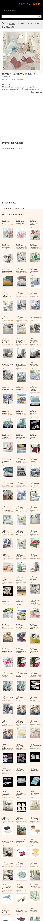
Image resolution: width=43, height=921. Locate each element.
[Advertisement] (21, 115)
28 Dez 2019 (10, 463)
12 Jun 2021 (24, 749)
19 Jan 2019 (37, 273)
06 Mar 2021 (10, 725)
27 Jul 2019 (10, 414)
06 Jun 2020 (24, 535)
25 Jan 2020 (37, 463)
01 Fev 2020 (10, 250)
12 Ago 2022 (24, 890)
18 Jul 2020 (23, 558)
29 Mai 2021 (10, 749)
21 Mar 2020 (24, 511)
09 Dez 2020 (10, 700)
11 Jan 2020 (24, 462)
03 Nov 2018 (24, 248)
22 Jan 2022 (37, 821)
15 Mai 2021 (37, 724)
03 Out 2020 (24, 606)
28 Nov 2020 (10, 677)
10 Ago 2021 (24, 224)
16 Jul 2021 (37, 748)
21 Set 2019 (23, 440)
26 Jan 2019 (10, 320)
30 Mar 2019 (24, 368)
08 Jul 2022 (10, 890)
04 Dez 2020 (38, 676)
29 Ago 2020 (10, 224)
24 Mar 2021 (24, 724)
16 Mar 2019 (10, 344)
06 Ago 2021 (38, 772)
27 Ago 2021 (10, 797)
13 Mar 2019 (24, 344)
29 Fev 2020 (37, 487)
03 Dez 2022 (24, 913)
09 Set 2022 (37, 887)
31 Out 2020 (10, 654)
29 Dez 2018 (38, 226)
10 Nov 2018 (10, 272)
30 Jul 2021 (23, 772)
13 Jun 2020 (10, 558)
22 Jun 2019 (37, 392)
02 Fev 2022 (10, 843)
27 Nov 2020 (24, 677)
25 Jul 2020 (10, 582)
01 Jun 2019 (10, 390)
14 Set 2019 (10, 438)
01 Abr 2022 (37, 843)
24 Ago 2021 (24, 798)
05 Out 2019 (37, 440)
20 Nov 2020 (38, 654)
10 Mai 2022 (24, 866)
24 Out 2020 (37, 630)
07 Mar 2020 (10, 511)
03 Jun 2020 (10, 534)
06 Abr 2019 (37, 366)
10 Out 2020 (37, 604)
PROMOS (33, 4)
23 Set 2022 (10, 914)
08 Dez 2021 (24, 821)
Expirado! (19, 80)
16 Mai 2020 (37, 510)
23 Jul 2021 (10, 773)
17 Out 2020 (24, 628)
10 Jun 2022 (37, 866)
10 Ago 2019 (38, 416)
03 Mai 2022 (10, 866)
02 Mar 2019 (24, 320)
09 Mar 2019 (38, 319)
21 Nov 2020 (24, 654)
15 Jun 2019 (24, 390)
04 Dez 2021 (10, 821)
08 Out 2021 (37, 796)
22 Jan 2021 (24, 701)
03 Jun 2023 (37, 913)
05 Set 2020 (10, 604)
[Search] (39, 16)
